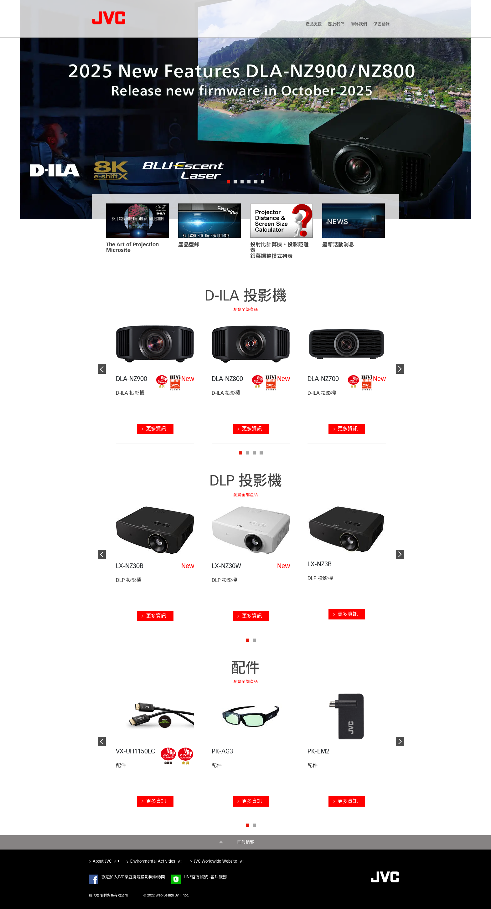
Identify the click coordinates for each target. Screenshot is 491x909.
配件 (245, 669)
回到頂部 (245, 842)
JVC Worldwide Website (215, 862)
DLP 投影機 (245, 482)
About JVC (102, 862)
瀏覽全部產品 (245, 310)
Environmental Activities (152, 862)
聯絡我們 (359, 24)
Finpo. (184, 895)
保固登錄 (381, 24)
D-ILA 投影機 (246, 297)
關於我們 (336, 24)
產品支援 (314, 24)
